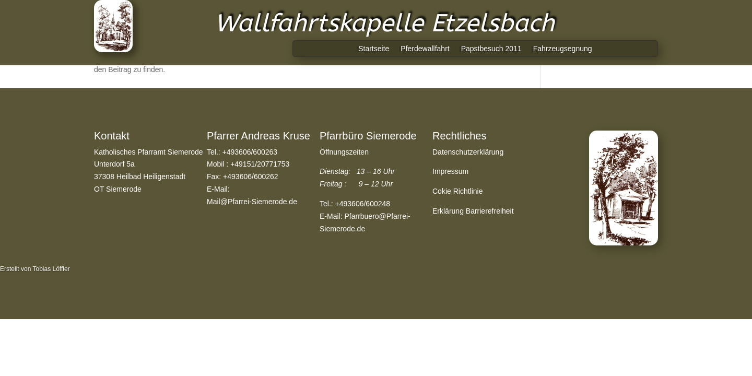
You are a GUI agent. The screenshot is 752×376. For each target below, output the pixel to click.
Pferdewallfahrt (425, 49)
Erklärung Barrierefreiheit (473, 211)
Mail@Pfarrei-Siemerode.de (252, 201)
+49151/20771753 (259, 164)
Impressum (450, 171)
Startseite (373, 49)
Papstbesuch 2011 (491, 49)
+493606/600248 (363, 203)
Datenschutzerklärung (467, 152)
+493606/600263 (250, 152)
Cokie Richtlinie (457, 191)
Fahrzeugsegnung (562, 49)
